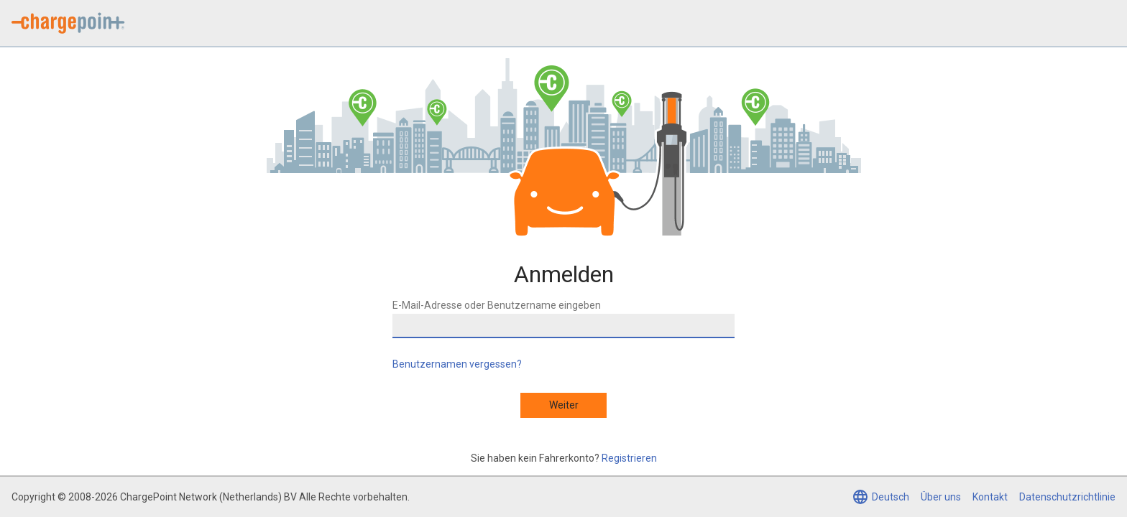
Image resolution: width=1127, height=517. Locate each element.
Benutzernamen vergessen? (457, 364)
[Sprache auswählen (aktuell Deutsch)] (880, 497)
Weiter (564, 405)
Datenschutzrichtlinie (1067, 497)
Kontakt (990, 497)
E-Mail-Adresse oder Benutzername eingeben (496, 305)
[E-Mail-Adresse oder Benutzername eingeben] (563, 326)
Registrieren (629, 458)
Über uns (941, 497)
